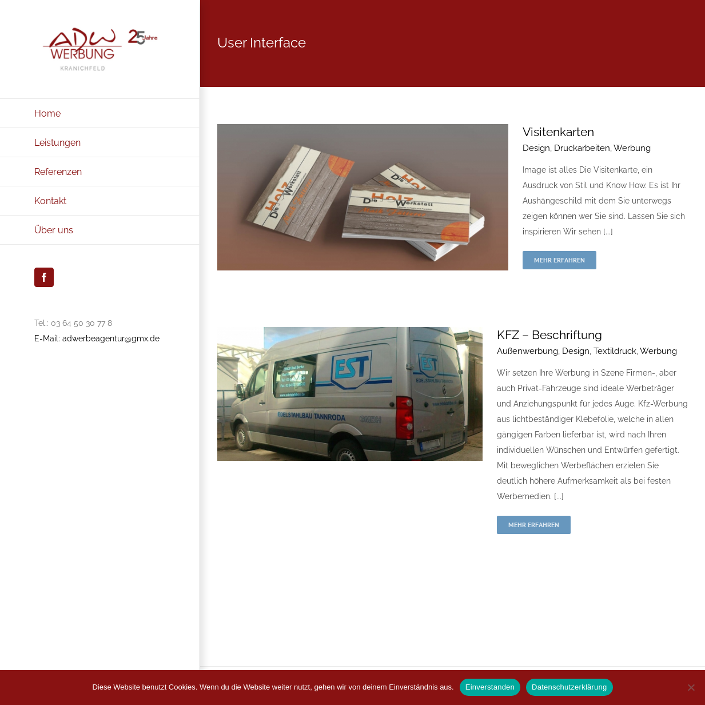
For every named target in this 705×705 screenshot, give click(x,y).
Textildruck (615, 351)
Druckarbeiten (582, 148)
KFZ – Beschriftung (549, 335)
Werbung (632, 148)
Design (536, 148)
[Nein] (690, 687)
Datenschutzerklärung (569, 687)
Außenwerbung (527, 351)
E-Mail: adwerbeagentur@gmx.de (97, 338)
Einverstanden (490, 687)
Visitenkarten (558, 132)
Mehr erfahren (559, 260)
